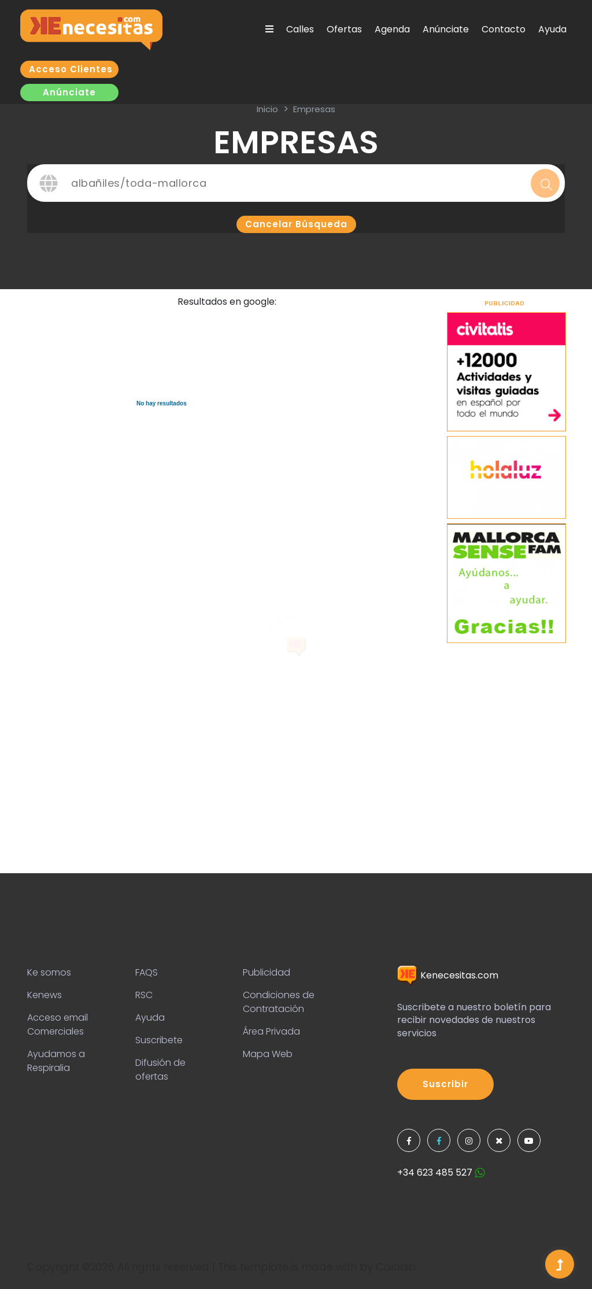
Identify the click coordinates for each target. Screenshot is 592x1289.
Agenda (392, 29)
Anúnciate (446, 29)
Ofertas (344, 29)
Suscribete (159, 1040)
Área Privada (271, 1031)
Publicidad (266, 972)
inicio (267, 109)
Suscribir (445, 1084)
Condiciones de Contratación (278, 1001)
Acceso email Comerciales (57, 1024)
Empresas (314, 109)
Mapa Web (268, 1054)
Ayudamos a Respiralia (56, 1060)
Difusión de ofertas (160, 1069)
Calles (300, 29)
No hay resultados (161, 403)
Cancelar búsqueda (296, 224)
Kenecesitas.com (447, 975)
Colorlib (396, 1267)
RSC (144, 995)
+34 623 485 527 (441, 1172)
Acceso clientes (71, 69)
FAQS (146, 972)
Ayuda (552, 29)
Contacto (504, 29)
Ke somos (49, 972)
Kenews (44, 995)
